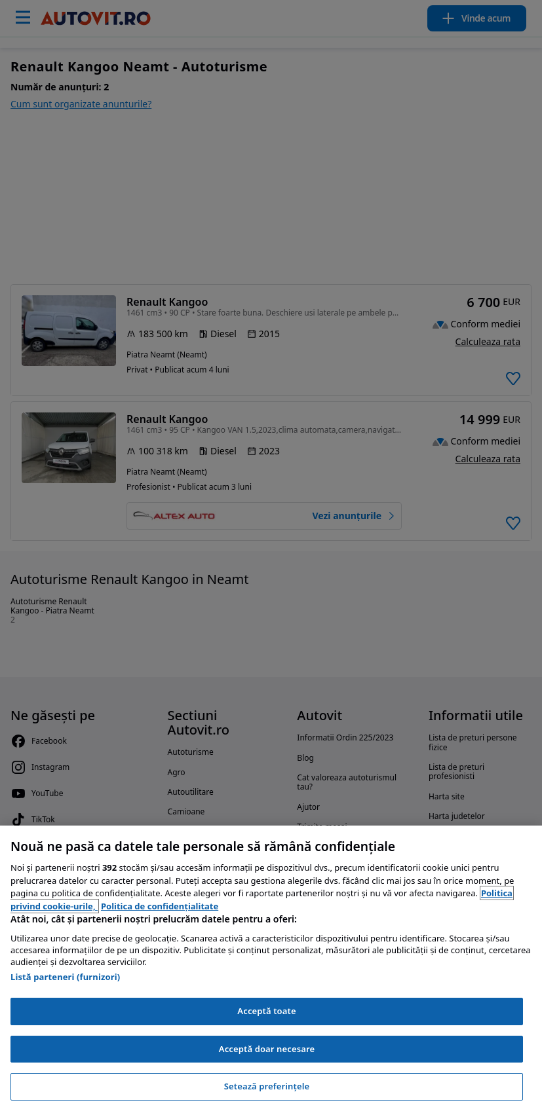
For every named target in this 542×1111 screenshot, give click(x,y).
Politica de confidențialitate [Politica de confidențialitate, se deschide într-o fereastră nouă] (159, 906)
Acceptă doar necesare (267, 1049)
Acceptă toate (266, 1011)
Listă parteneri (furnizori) (65, 977)
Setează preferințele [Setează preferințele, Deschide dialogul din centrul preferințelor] (266, 1086)
